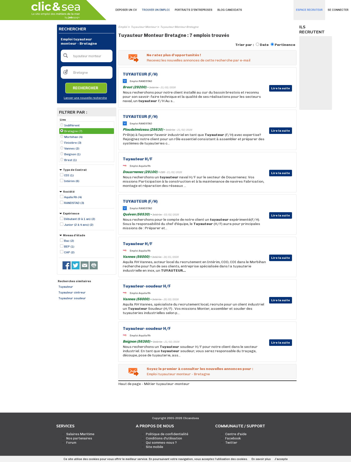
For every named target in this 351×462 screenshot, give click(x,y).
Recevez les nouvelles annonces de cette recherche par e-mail (198, 60)
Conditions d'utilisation (164, 438)
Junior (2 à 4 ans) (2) (78, 224)
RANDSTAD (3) (74, 203)
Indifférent (72, 125)
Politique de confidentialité (167, 434)
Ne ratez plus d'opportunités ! (174, 55)
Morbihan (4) (73, 137)
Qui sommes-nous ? (161, 442)
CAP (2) (69, 252)
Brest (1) (70, 160)
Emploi (122, 27)
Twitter (231, 442)
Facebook (233, 438)
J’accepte (281, 459)
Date (264, 45)
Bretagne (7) (73, 131)
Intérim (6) (71, 181)
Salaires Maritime (80, 434)
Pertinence (285, 45)
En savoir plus (261, 459)
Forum (71, 442)
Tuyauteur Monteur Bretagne (179, 27)
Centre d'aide (236, 434)
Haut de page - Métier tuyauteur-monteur (154, 384)
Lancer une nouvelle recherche (85, 98)
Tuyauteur (66, 286)
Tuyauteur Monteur (143, 27)
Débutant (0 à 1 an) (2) (79, 219)
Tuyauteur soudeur (72, 298)
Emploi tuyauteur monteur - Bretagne (178, 374)
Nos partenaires (79, 438)
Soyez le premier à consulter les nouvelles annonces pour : (200, 369)
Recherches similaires (74, 281)
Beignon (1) (72, 154)
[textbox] (86, 56)
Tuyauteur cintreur (72, 292)
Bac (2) (69, 241)
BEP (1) (69, 246)
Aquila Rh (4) (73, 197)
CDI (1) (69, 175)
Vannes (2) (71, 148)
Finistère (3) (72, 142)
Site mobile (154, 447)
